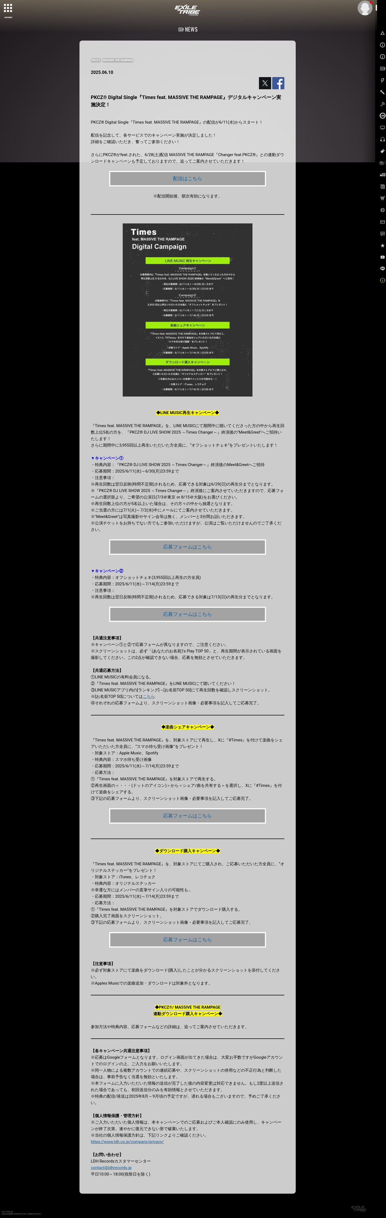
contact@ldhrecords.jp (111, 1167)
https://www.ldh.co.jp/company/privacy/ (127, 1141)
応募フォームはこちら (187, 547)
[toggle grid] (8, 8)
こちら (149, 696)
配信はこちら (187, 178)
